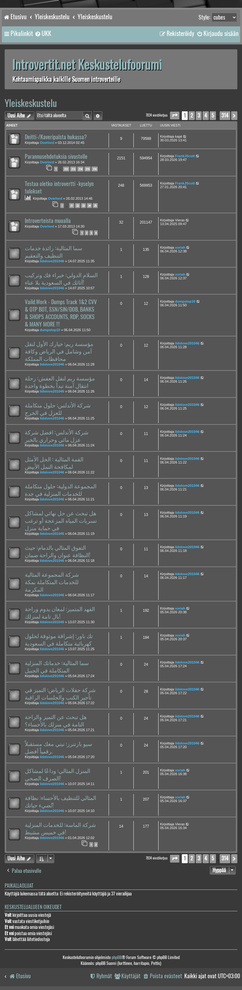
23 (83, 205)
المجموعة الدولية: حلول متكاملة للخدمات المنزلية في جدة (60, 489)
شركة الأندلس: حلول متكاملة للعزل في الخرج (58, 409)
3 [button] (199, 115)
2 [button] (191, 115)
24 (89, 205)
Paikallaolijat (19, 885)
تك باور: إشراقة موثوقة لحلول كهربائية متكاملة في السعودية (59, 639)
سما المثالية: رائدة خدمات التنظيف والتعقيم (53, 251)
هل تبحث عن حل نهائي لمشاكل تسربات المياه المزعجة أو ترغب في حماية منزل (61, 520)
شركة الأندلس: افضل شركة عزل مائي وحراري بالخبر (56, 435)
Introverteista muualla (48, 220)
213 (73, 169)
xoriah (180, 247)
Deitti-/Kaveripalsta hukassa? (56, 137)
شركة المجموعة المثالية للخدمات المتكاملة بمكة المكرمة (52, 582)
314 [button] (225, 115)
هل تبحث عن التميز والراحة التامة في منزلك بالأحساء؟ (56, 720)
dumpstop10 (50, 330)
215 (87, 169)
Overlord (47, 142)
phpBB (117, 957)
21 (71, 205)
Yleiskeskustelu (31, 103)
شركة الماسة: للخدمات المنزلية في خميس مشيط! (60, 828)
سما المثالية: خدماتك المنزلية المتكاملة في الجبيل (57, 666)
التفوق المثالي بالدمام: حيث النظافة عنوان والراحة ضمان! (57, 551)
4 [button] (205, 115)
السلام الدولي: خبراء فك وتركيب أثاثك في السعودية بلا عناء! (61, 278)
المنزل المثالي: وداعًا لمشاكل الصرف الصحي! (57, 774)
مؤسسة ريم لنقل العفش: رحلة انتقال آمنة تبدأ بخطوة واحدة (60, 382)
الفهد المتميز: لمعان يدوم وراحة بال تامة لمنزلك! (60, 612)
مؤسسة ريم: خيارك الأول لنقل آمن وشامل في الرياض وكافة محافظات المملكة (59, 351)
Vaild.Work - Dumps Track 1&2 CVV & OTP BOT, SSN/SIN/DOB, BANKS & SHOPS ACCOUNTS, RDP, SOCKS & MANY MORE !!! (61, 313)
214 (80, 169)
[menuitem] (42, 33)
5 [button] (213, 115)
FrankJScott (185, 156)
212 (66, 169)
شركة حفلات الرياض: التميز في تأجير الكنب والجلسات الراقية (60, 693)
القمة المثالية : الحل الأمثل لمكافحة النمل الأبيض (54, 462)
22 (77, 205)
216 (94, 169)
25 (95, 205)
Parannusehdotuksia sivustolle (56, 156)
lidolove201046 (52, 261)
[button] (174, 115)
